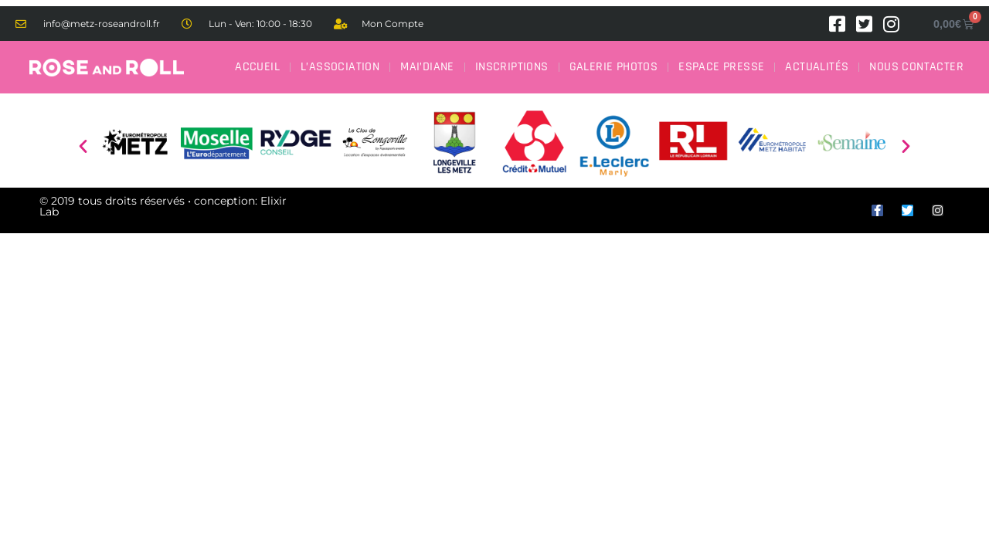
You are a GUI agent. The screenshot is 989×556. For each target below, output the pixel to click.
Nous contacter (916, 67)
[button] (83, 145)
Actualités (816, 67)
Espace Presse (721, 67)
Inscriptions (512, 67)
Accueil (257, 67)
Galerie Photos (613, 67)
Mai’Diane (427, 67)
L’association (340, 67)
